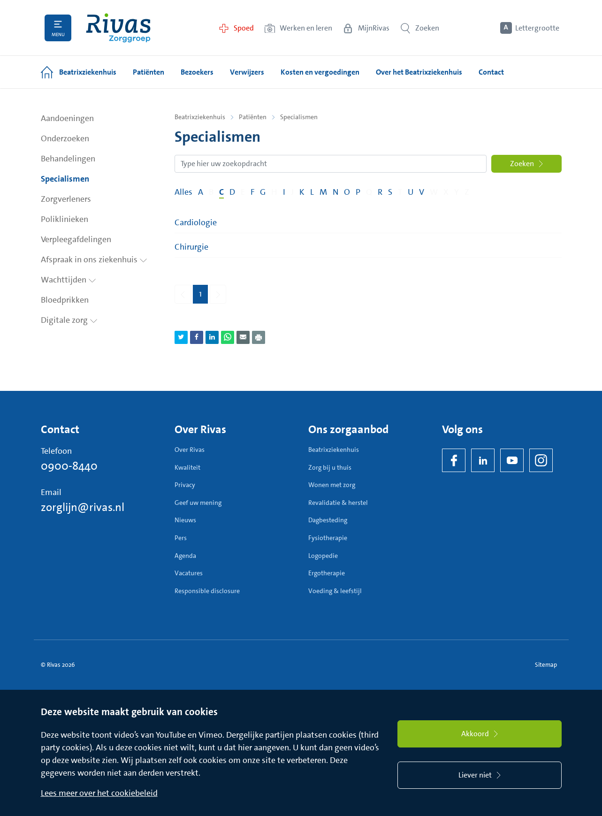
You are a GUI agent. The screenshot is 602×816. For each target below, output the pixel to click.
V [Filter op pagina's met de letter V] (421, 192)
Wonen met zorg (331, 484)
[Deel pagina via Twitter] (181, 337)
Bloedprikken (65, 299)
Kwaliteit (187, 467)
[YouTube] (512, 460)
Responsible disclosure (207, 591)
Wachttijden (68, 279)
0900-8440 (69, 465)
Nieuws (185, 520)
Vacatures (189, 573)
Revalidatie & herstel (338, 502)
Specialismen (65, 178)
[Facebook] (453, 460)
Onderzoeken (65, 138)
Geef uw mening (198, 502)
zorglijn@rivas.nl (82, 507)
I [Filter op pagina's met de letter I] (284, 192)
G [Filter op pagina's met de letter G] (263, 192)
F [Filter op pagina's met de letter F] (252, 192)
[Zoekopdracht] (331, 164)
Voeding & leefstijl (335, 591)
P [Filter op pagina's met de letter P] (358, 192)
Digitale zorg (69, 320)
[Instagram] (541, 460)
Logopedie (323, 555)
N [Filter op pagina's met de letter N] (335, 192)
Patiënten (253, 117)
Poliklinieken (64, 219)
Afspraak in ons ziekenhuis (94, 259)
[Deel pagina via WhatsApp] (227, 337)
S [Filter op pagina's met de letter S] (390, 192)
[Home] (118, 28)
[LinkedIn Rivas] (483, 460)
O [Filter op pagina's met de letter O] (347, 192)
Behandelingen (68, 158)
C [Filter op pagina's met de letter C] (221, 192)
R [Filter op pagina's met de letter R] (380, 192)
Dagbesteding (327, 520)
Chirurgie (191, 246)
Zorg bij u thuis (329, 467)
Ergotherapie (326, 573)
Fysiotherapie (327, 538)
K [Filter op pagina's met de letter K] (302, 192)
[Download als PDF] (258, 337)
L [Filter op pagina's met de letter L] (312, 192)
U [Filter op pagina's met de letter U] (410, 192)
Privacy (185, 484)
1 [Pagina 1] (200, 293)
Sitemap (546, 665)
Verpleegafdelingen (76, 239)
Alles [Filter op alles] (183, 192)
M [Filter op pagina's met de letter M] (323, 192)
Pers (181, 538)
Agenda (185, 555)
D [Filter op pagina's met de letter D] (232, 192)
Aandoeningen (67, 118)
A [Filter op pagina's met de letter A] (200, 192)
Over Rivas (190, 449)
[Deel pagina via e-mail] (243, 337)
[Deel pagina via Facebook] (196, 337)
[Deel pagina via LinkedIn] (212, 337)
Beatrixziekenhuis (200, 117)
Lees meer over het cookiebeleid (99, 793)
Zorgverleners (66, 199)
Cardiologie (196, 222)
